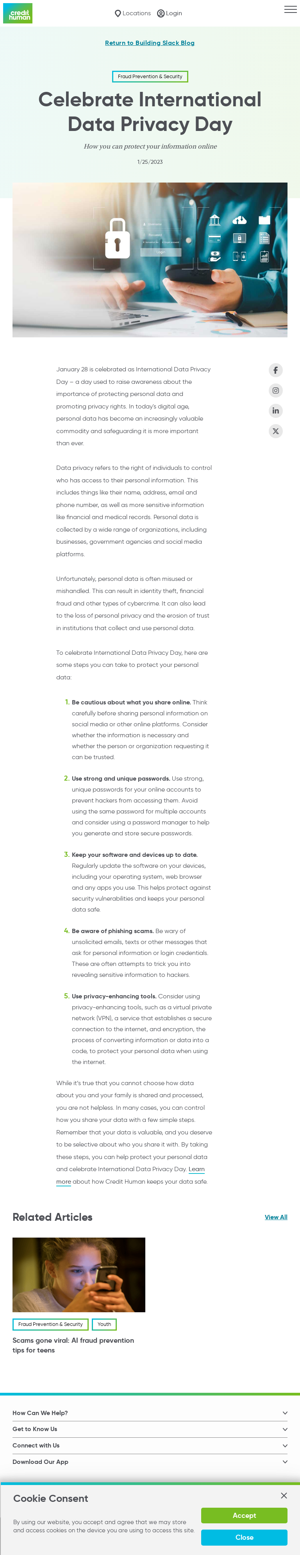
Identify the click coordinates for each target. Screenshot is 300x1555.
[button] (284, 1495)
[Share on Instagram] (276, 390)
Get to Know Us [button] (34, 1429)
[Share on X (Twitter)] (276, 431)
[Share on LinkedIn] (276, 411)
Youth (104, 1324)
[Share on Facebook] (276, 370)
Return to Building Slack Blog (150, 43)
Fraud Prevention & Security (150, 76)
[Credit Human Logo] (17, 13)
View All (276, 1217)
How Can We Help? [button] (40, 1413)
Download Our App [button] (40, 1462)
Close (244, 1537)
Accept (244, 1515)
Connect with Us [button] (35, 1445)
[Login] (169, 13)
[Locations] (132, 13)
